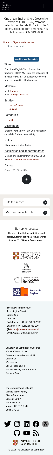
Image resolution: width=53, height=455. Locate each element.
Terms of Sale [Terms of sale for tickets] (12, 373)
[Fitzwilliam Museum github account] (17, 433)
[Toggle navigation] (47, 6)
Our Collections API (15, 366)
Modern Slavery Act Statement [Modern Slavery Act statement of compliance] (21, 369)
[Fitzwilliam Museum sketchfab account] (45, 424)
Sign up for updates (26, 228)
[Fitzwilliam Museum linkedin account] (36, 424)
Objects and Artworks (23, 42)
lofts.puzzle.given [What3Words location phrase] (29, 333)
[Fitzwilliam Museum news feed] (35, 433)
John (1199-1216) (19, 94)
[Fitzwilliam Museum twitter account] (8, 424)
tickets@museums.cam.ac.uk (24, 329)
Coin (11, 120)
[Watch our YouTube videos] (27, 433)
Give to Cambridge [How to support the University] (15, 395)
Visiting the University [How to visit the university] (16, 391)
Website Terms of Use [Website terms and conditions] (17, 351)
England (13, 109)
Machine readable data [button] (19, 212)
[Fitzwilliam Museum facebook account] (27, 424)
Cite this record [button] (15, 202)
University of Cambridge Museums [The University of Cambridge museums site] (23, 347)
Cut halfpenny (16, 105)
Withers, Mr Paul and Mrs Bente (22, 159)
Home (6, 42)
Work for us (11, 362)
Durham (14, 91)
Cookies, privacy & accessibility (21, 355)
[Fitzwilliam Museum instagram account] (17, 424)
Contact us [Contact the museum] (11, 358)
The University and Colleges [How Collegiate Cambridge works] (19, 388)
